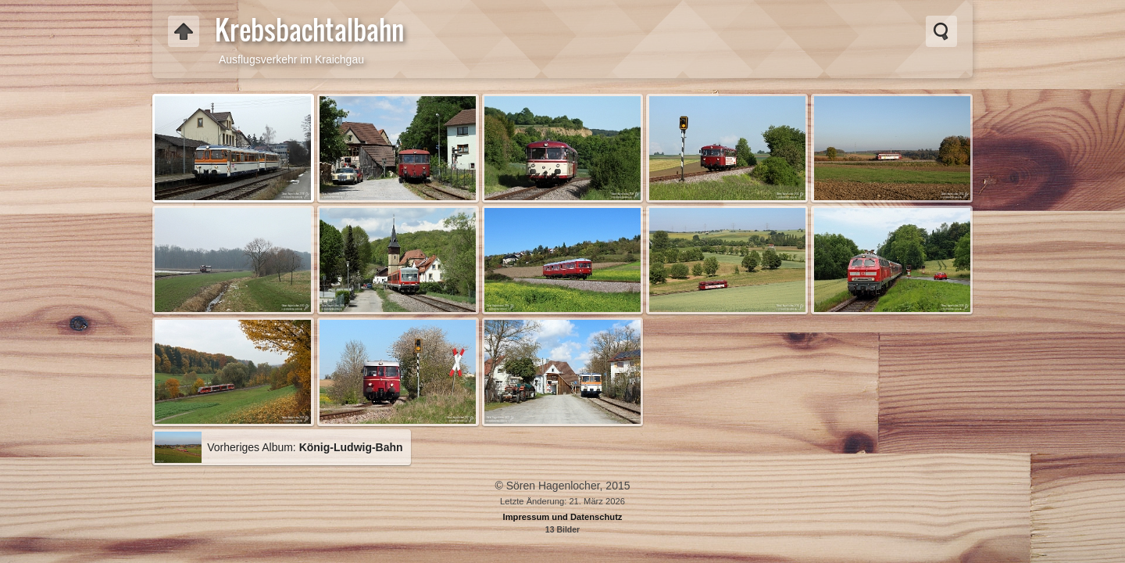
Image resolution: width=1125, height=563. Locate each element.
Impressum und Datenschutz (563, 517)
